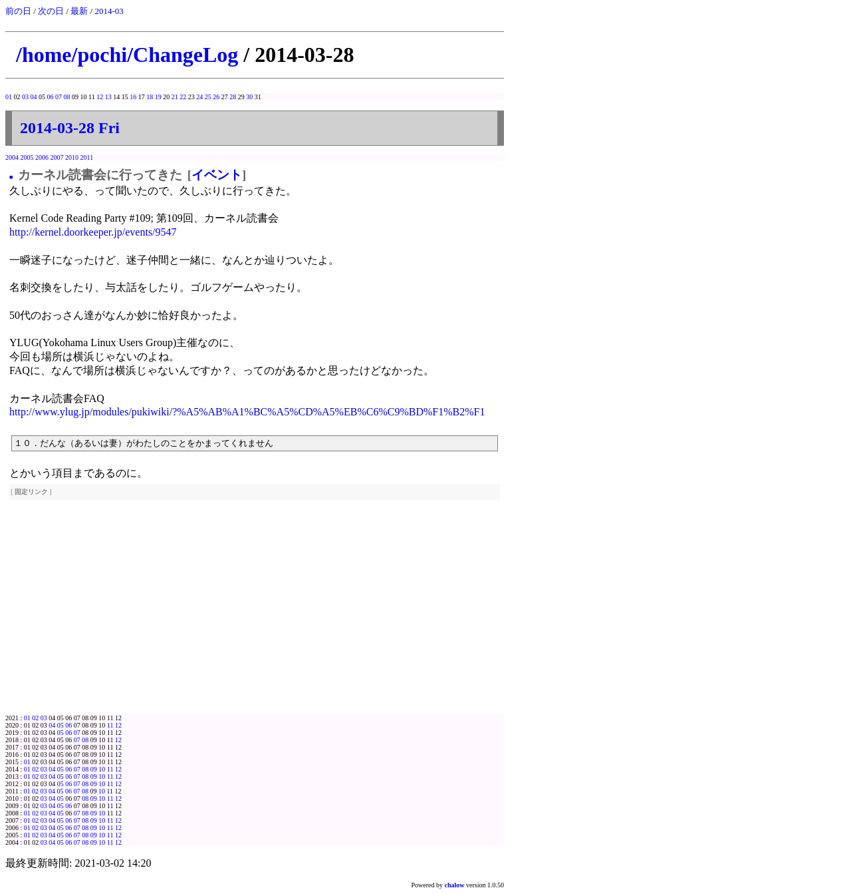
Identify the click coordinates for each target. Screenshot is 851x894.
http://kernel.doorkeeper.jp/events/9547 (93, 232)
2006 (42, 157)
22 (183, 97)
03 (25, 97)
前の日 (18, 11)
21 (175, 97)
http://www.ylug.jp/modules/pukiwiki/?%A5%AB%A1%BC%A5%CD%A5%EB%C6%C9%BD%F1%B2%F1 (247, 411)
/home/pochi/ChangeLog (127, 55)
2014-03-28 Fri (70, 127)
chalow (455, 885)
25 (208, 97)
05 (60, 725)
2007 (57, 157)
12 (99, 97)
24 (199, 97)
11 (110, 725)
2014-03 (108, 11)
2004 (12, 157)
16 (133, 97)
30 (249, 97)
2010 (71, 157)
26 (216, 97)
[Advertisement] (254, 614)
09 (93, 769)
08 (67, 97)
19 (158, 97)
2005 (27, 157)
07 (58, 97)
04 (34, 97)
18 (149, 97)
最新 (79, 11)
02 (35, 718)
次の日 (51, 11)
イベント (216, 175)
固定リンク (31, 491)
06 (50, 97)
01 (8, 97)
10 (101, 769)
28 (232, 97)
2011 (87, 157)
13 (108, 97)
